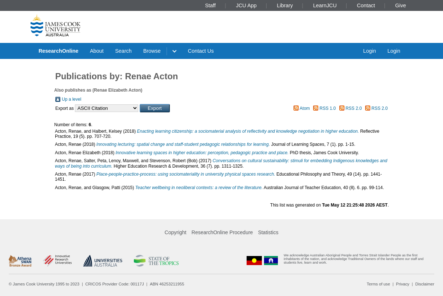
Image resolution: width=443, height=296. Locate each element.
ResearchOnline (59, 51)
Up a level (71, 99)
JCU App (246, 5)
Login (369, 51)
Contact (366, 5)
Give (400, 5)
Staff (210, 5)
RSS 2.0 (354, 108)
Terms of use (378, 284)
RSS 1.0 (328, 108)
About (97, 51)
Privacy (403, 284)
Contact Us (201, 51)
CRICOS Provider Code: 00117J (114, 284)
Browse (152, 51)
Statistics (268, 232)
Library (285, 5)
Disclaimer (424, 284)
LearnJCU (325, 5)
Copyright (176, 232)
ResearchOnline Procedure (222, 232)
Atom (305, 108)
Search (123, 51)
